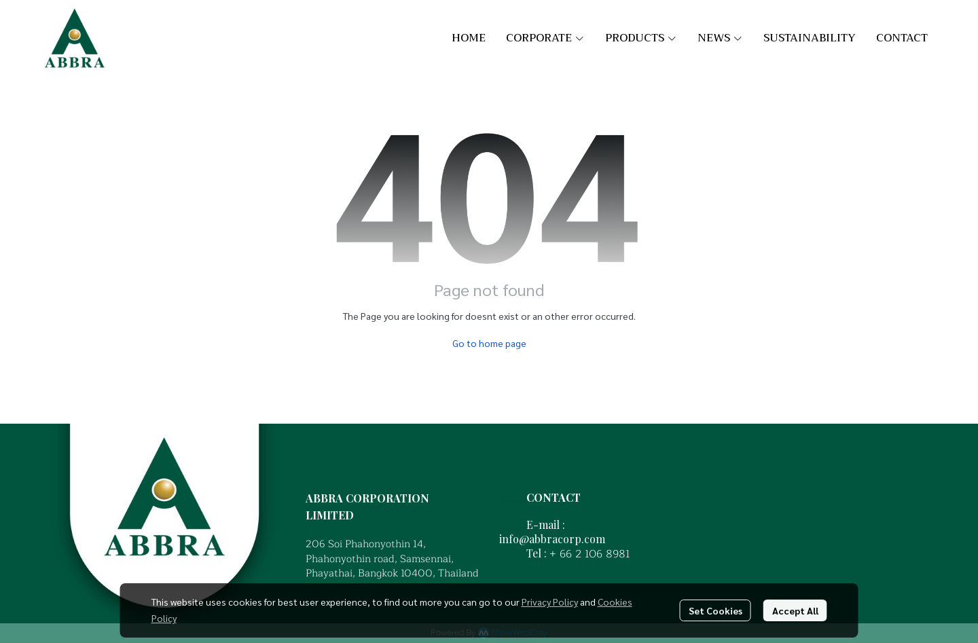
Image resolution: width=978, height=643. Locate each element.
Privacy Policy (550, 601)
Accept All (795, 610)
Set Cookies (715, 610)
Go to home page (489, 343)
